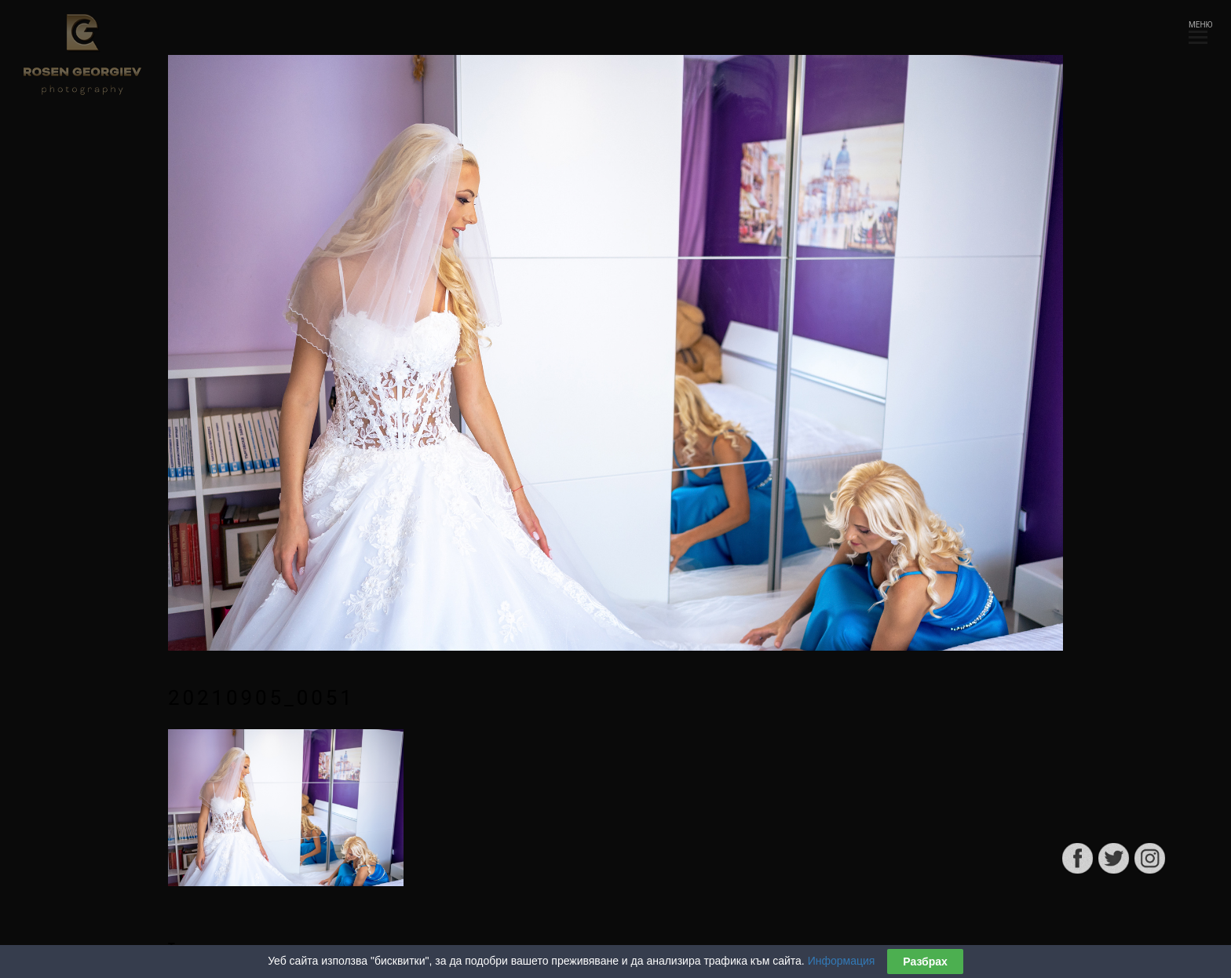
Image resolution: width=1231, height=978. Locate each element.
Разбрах (925, 963)
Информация (841, 962)
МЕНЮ (1198, 29)
